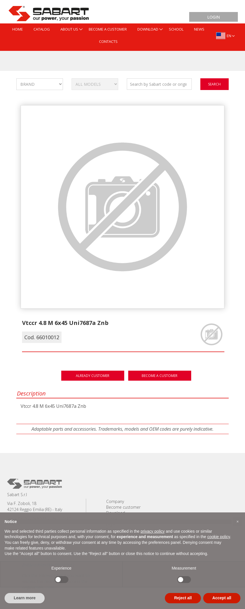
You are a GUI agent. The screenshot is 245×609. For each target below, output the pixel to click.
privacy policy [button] (153, 531)
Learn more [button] (24, 598)
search (214, 84)
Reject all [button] (182, 598)
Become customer (123, 507)
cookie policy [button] (218, 536)
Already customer (92, 375)
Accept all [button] (221, 598)
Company (115, 501)
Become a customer (159, 375)
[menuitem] (17, 29)
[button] (237, 521)
